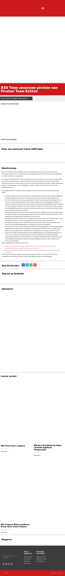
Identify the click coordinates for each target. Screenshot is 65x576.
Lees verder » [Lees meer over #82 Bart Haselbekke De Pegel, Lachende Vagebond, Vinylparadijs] (37, 455)
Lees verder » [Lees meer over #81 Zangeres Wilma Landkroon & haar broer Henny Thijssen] (4, 532)
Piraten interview (23, 98)
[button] (43, 8)
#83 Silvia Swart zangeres (13, 445)
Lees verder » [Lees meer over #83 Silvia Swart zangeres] (4, 451)
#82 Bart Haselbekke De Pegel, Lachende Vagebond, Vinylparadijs (48, 447)
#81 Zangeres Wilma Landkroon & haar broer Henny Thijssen (15, 525)
